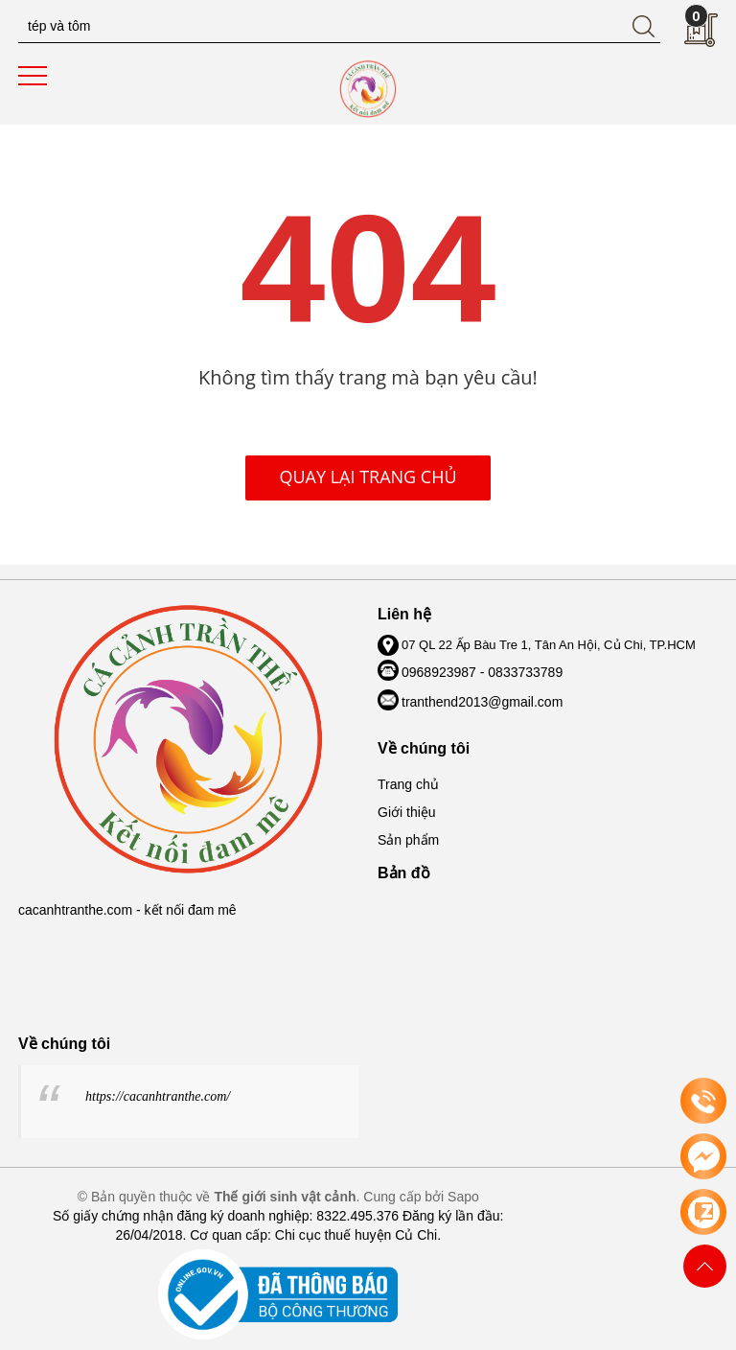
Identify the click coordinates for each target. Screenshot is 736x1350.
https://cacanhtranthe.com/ (157, 1096)
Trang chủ (408, 784)
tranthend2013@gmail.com (482, 702)
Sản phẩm (408, 840)
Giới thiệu (407, 812)
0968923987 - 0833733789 (482, 672)
